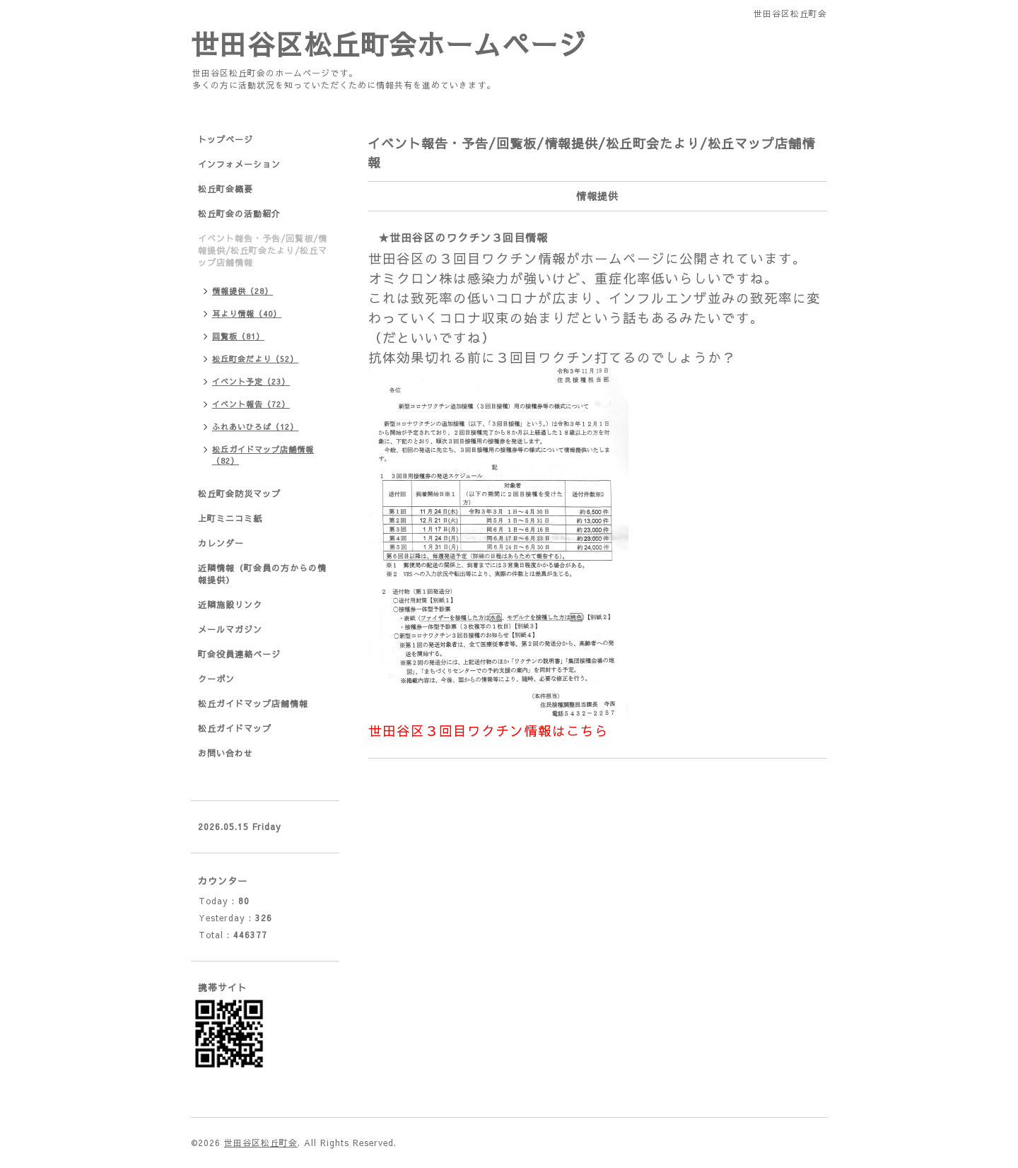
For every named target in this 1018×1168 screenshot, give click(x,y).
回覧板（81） (238, 336)
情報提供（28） (242, 291)
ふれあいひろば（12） (255, 426)
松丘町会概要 (225, 188)
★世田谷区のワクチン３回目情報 (463, 237)
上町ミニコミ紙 (230, 518)
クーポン (216, 678)
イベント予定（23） (251, 381)
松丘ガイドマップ (234, 728)
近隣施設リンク (230, 604)
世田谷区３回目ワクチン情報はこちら (488, 730)
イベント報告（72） (251, 404)
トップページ (225, 139)
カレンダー (221, 543)
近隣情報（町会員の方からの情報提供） (262, 573)
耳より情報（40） (246, 313)
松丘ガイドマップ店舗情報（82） (263, 455)
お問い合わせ (225, 753)
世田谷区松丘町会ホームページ (389, 43)
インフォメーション (239, 164)
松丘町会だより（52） (255, 359)
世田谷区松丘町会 (261, 1142)
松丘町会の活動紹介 (239, 213)
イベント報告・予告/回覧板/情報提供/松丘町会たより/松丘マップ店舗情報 (262, 250)
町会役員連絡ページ (239, 654)
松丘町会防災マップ (239, 493)
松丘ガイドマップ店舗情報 (253, 703)
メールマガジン (230, 629)
